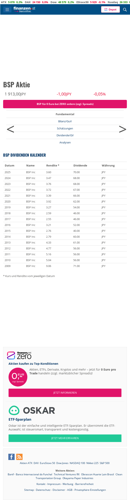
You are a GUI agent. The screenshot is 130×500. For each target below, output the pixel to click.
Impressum (54, 484)
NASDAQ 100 (77, 463)
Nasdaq (121, 2)
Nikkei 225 (92, 463)
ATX (12, 2)
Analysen (65, 142)
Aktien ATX (26, 463)
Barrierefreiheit (84, 484)
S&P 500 (105, 463)
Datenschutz (43, 490)
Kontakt (41, 484)
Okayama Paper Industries (78, 478)
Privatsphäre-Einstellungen (90, 490)
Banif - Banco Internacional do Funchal (30, 474)
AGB (69, 490)
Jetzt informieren (65, 392)
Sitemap (29, 490)
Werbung (68, 484)
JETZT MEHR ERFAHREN (65, 438)
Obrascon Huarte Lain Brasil (98, 474)
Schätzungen (65, 128)
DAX (36, 2)
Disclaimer (59, 490)
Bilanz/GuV (65, 121)
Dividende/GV (65, 135)
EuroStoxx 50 (47, 463)
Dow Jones (62, 463)
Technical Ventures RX (67, 474)
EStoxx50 (91, 2)
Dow (62, 2)
